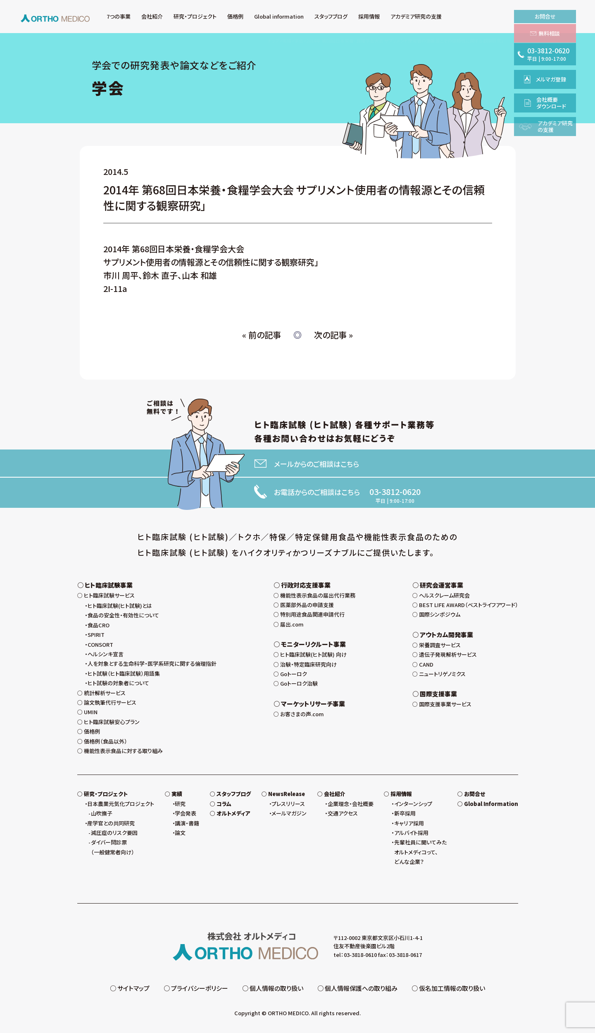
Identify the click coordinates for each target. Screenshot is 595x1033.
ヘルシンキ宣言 (106, 654)
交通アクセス (343, 813)
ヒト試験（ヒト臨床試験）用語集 (124, 673)
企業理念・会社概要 (351, 804)
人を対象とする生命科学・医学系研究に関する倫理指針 (152, 663)
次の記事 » (333, 335)
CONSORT (100, 644)
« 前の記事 (261, 335)
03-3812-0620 (395, 492)
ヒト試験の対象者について (118, 683)
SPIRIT (96, 634)
